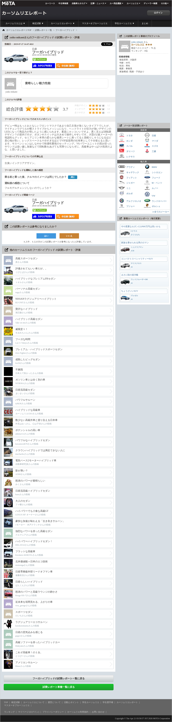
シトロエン (153, 172)
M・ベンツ (153, 182)
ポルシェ (152, 205)
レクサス (126, 156)
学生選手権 (108, 702)
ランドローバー (155, 200)
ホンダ (125, 140)
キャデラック (128, 172)
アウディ (126, 166)
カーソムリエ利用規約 (77, 712)
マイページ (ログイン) (28, 712)
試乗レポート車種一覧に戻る (59, 687)
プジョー (126, 205)
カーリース (50, 3)
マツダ (151, 140)
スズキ (151, 145)
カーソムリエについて (33, 702)
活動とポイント (71, 702)
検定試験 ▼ (38, 23)
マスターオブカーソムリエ (95, 23)
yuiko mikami (137, 42)
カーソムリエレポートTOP (18, 30)
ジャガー (126, 182)
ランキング (9, 712)
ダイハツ (126, 151)
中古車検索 (63, 3)
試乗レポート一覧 (43, 30)
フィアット (127, 177)
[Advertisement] (143, 99)
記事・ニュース (97, 3)
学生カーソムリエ (90, 702)
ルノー (151, 187)
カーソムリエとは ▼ (15, 23)
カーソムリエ (132, 3)
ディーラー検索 (150, 3)
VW (149, 194)
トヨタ (125, 135)
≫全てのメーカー (160, 212)
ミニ (124, 187)
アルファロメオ (129, 200)
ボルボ (125, 193)
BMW (150, 166)
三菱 (150, 151)
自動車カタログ (78, 3)
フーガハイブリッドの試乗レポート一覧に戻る (59, 678)
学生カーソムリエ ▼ (124, 23)
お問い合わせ (98, 712)
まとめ (145, 23)
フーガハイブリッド (65, 30)
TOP (6, 702)
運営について (54, 702)
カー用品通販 (115, 3)
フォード (152, 177)
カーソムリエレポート (127, 702)
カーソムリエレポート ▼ (63, 23)
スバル (125, 145)
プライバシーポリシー (53, 712)
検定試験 (15, 702)
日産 (150, 135)
